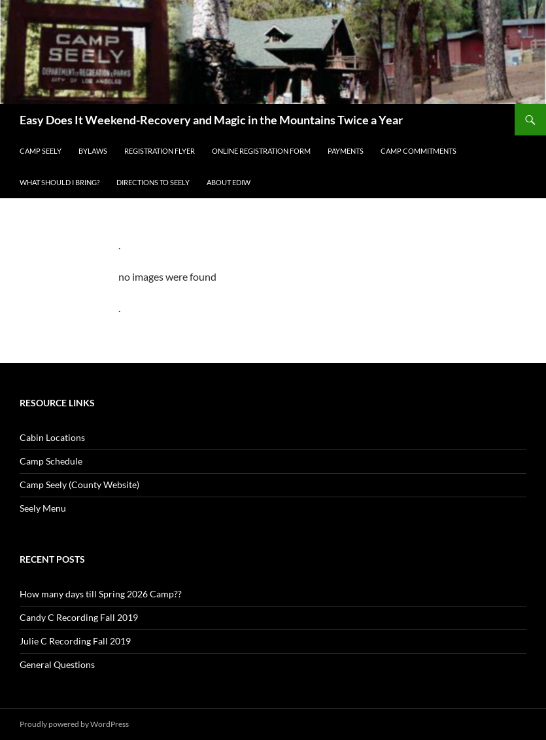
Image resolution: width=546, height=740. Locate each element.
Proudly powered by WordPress (74, 724)
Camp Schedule (51, 461)
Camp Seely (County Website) (79, 484)
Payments (346, 151)
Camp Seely (40, 151)
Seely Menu (43, 508)
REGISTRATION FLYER (159, 151)
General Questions (57, 664)
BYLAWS (92, 151)
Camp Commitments (418, 151)
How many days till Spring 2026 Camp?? (101, 593)
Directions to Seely (153, 182)
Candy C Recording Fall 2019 (79, 617)
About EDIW (228, 182)
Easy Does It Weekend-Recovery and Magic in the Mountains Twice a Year (211, 120)
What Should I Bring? (59, 182)
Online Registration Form (261, 151)
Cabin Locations (52, 437)
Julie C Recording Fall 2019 (75, 640)
